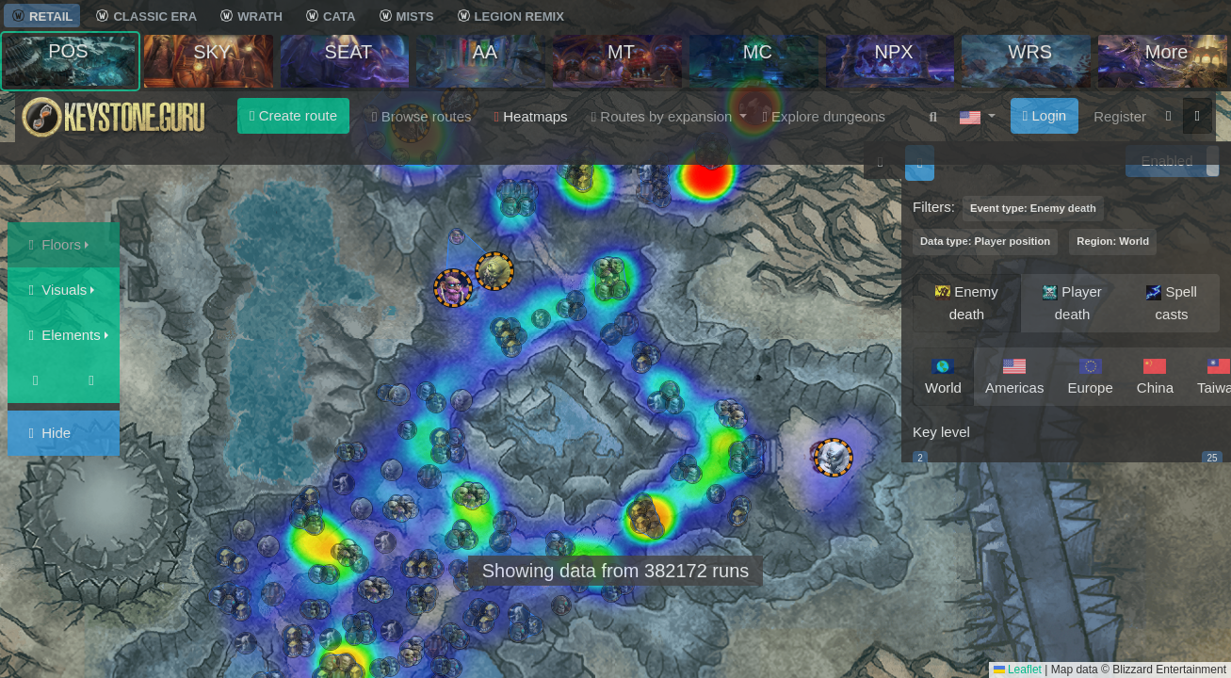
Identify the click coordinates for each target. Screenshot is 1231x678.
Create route (293, 115)
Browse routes (422, 116)
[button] (977, 117)
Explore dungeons (823, 116)
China (1155, 375)
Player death (1072, 301)
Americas (1015, 375)
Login (1044, 115)
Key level (941, 432)
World (943, 375)
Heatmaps (531, 116)
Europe (1089, 375)
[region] (1066, 364)
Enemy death (966, 301)
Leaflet (1018, 669)
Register (1119, 116)
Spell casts (1171, 301)
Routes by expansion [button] (664, 116)
